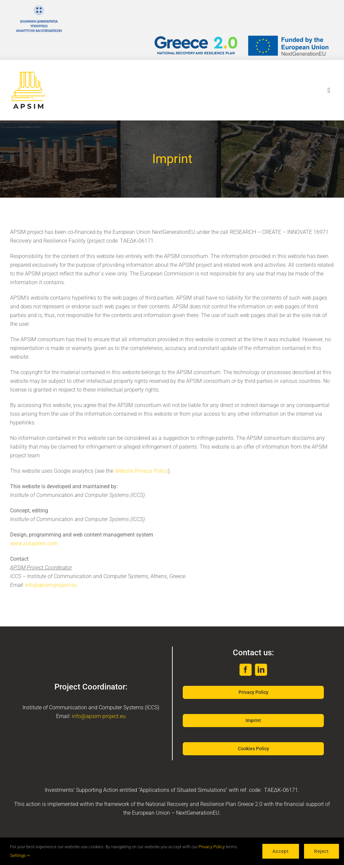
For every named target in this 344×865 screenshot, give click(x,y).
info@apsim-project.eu (51, 585)
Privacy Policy (212, 846)
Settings (20, 855)
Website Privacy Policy (141, 471)
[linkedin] (261, 670)
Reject (321, 851)
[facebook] (246, 670)
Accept (280, 851)
